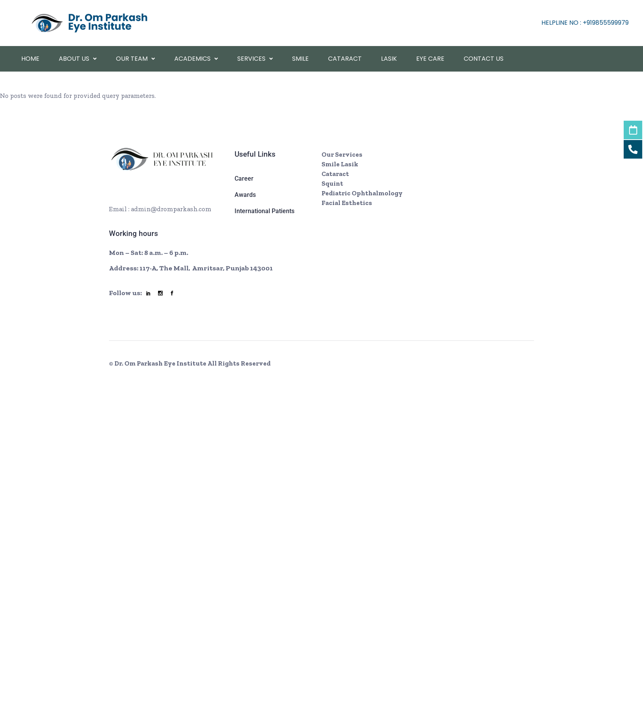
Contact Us (484, 58)
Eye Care (430, 58)
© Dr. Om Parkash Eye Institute (158, 363)
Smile (300, 58)
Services (255, 58)
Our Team (135, 58)
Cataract (345, 58)
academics (196, 58)
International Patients (264, 211)
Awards (245, 194)
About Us (78, 58)
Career (244, 178)
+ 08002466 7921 (149, 196)
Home (30, 58)
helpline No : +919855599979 (585, 22)
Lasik (389, 58)
